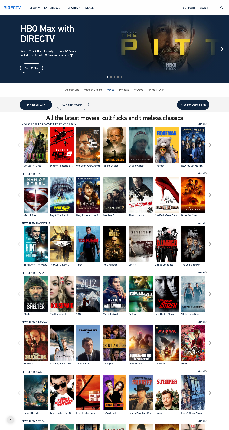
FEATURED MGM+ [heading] (32, 372)
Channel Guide (72, 89)
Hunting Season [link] (110, 165)
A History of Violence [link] (60, 363)
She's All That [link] (109, 413)
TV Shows (124, 89)
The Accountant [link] (137, 215)
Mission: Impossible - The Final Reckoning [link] (71, 165)
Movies (110, 89)
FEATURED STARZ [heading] (32, 273)
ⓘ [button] (71, 55)
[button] (221, 7)
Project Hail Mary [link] (32, 413)
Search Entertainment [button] (193, 104)
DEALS (89, 8)
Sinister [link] (132, 264)
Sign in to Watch (72, 104)
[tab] (107, 77)
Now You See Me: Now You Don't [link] (197, 165)
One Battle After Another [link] (88, 165)
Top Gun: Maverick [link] (59, 264)
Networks (138, 89)
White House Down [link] (190, 314)
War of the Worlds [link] (111, 314)
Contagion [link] (108, 363)
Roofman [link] (159, 165)
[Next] (222, 49)
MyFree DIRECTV (156, 89)
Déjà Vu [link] (133, 314)
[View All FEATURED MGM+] (203, 372)
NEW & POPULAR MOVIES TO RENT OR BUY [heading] (48, 124)
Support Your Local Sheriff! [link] (142, 413)
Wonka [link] (184, 363)
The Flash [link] (160, 363)
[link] (36, 145)
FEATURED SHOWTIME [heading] (35, 223)
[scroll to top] (10, 419)
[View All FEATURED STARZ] (203, 273)
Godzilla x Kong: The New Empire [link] (145, 363)
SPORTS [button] (74, 8)
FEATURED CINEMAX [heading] (34, 322)
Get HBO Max (31, 68)
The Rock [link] (28, 363)
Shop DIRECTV (35, 104)
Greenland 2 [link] (108, 215)
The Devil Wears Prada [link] (166, 215)
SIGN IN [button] (206, 8)
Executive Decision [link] (85, 413)
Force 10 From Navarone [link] (193, 413)
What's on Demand (93, 89)
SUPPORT (189, 8)
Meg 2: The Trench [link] (59, 215)
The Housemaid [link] (58, 314)
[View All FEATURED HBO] (203, 174)
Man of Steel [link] (30, 215)
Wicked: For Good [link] (32, 165)
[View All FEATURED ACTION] (203, 421)
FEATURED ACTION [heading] (33, 421)
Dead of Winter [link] (136, 165)
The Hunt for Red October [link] (36, 264)
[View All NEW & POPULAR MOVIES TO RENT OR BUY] (203, 124)
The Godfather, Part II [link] (191, 264)
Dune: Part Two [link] (189, 215)
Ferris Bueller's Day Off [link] (61, 413)
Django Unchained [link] (164, 264)
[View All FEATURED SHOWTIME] (203, 223)
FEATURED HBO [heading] (31, 174)
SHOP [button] (34, 8)
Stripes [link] (158, 413)
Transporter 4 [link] (82, 363)
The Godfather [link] (110, 264)
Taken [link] (79, 264)
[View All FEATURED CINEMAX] (203, 322)
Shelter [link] (27, 314)
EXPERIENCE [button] (54, 8)
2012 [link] (78, 314)
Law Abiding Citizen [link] (165, 314)
